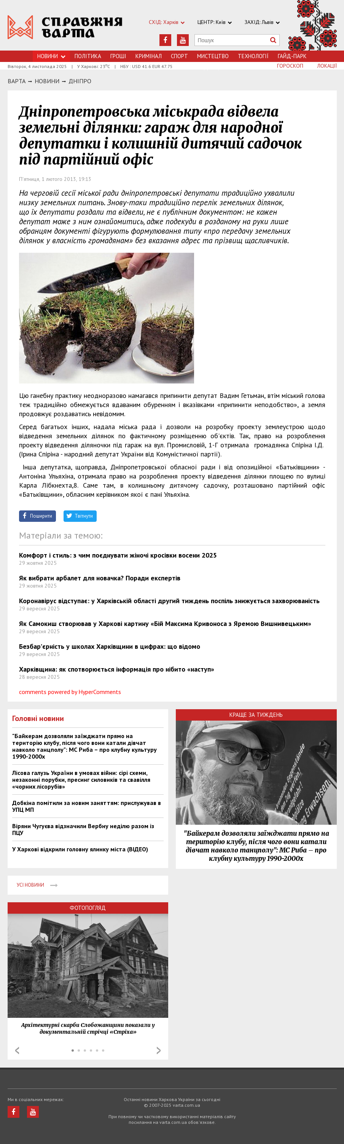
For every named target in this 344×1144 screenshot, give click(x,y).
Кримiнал (148, 56)
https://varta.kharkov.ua (65, 29)
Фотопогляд (88, 907)
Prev (17, 1050)
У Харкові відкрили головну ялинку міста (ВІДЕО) (80, 849)
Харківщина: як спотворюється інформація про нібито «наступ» (116, 669)
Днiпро (79, 81)
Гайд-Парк (292, 56)
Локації (327, 65)
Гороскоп (290, 65)
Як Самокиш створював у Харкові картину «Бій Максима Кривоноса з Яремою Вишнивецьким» (165, 623)
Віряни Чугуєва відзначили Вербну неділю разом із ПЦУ (83, 829)
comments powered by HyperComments (70, 692)
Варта (16, 81)
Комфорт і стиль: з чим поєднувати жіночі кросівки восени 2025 (118, 555)
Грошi (118, 56)
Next (159, 1050)
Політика (88, 56)
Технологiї (253, 56)
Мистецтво (213, 56)
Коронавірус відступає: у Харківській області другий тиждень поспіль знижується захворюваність (169, 600)
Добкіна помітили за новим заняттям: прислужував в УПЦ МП (86, 806)
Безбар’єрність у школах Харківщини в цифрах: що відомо (109, 646)
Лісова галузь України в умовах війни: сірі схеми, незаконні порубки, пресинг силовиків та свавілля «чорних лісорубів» (81, 779)
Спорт (179, 56)
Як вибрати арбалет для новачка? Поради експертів (99, 578)
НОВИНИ (47, 81)
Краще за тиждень (256, 714)
